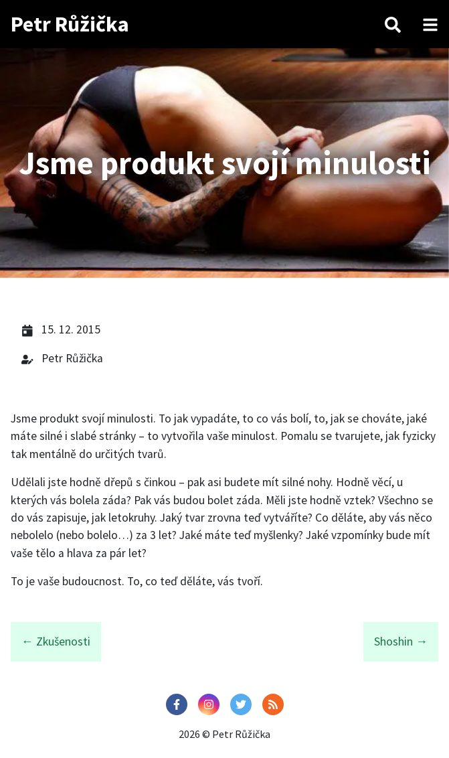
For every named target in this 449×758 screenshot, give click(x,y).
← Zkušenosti (55, 641)
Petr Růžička (70, 24)
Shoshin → (401, 641)
